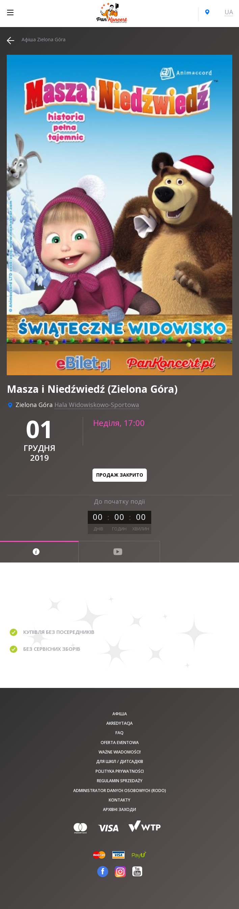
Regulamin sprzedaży (119, 781)
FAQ (119, 733)
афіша (119, 714)
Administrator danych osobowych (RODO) (119, 790)
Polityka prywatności (120, 771)
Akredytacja (119, 723)
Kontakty (119, 800)
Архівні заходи (119, 809)
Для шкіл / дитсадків (119, 761)
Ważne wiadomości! (120, 752)
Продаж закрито (119, 475)
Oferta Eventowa (120, 742)
